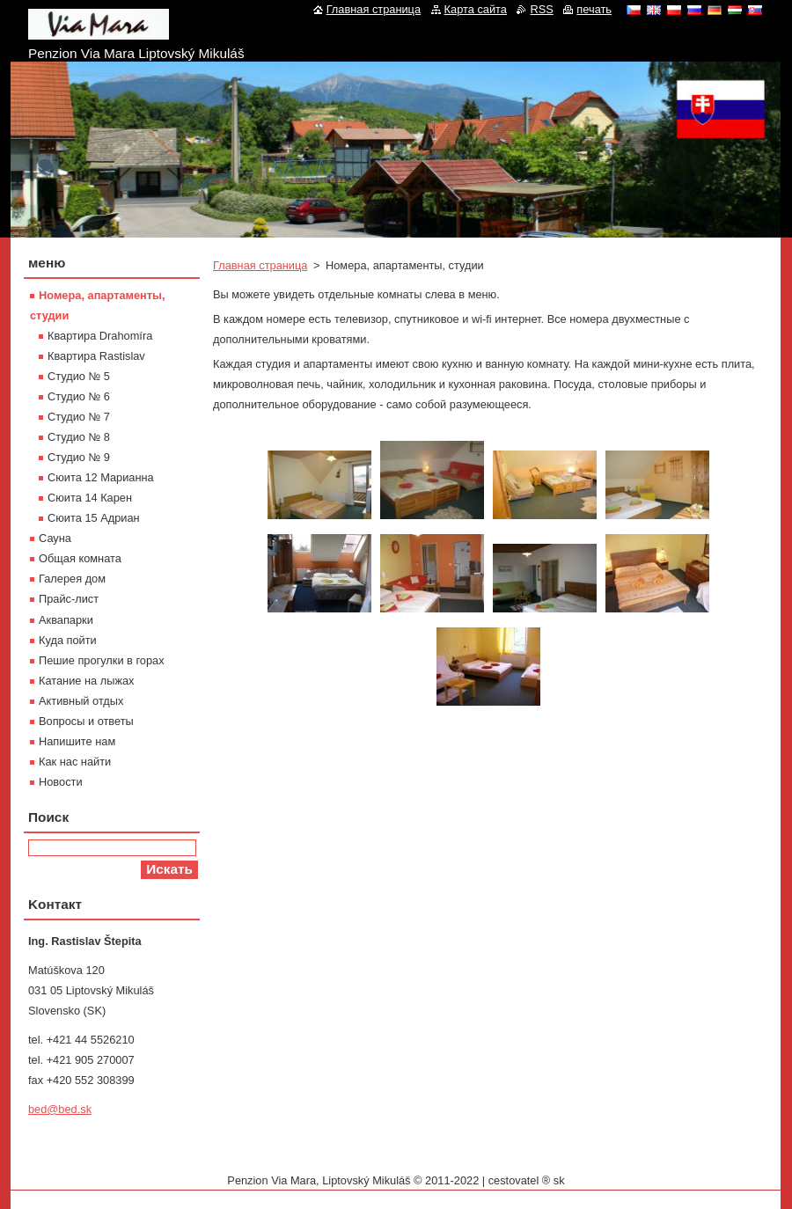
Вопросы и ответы (86, 721)
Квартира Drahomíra (100, 335)
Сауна (55, 538)
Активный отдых (81, 700)
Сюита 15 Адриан (94, 517)
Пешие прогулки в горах (102, 660)
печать (594, 9)
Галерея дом (72, 578)
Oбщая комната (80, 558)
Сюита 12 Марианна (101, 477)
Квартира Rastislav (96, 356)
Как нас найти (75, 761)
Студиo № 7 (79, 416)
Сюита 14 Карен (90, 497)
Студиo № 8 (79, 436)
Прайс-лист (69, 598)
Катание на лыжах (87, 680)
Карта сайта (475, 9)
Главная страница (260, 265)
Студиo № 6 (79, 396)
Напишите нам (77, 741)
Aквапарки (66, 619)
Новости (61, 781)
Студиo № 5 (79, 376)
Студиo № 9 (79, 457)
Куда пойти (68, 640)
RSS (541, 9)
